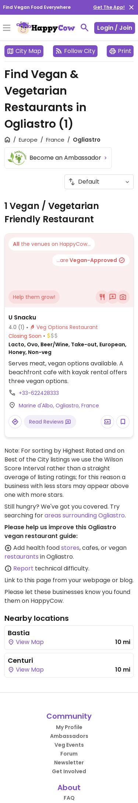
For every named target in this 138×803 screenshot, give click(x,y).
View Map (26, 642)
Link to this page (27, 580)
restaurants (21, 556)
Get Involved (69, 771)
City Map (24, 51)
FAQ (69, 798)
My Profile (69, 727)
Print (120, 51)
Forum (69, 753)
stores (70, 548)
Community (69, 716)
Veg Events (69, 745)
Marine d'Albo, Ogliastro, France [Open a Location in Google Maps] (59, 405)
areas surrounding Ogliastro (85, 515)
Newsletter (69, 762)
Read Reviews (50, 421)
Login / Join (114, 28)
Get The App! (109, 7)
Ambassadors (69, 736)
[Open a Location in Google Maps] (15, 421)
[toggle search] (84, 27)
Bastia (19, 632)
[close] (131, 7)
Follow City (75, 51)
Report (23, 568)
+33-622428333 (39, 393)
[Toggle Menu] (6, 28)
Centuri (20, 660)
